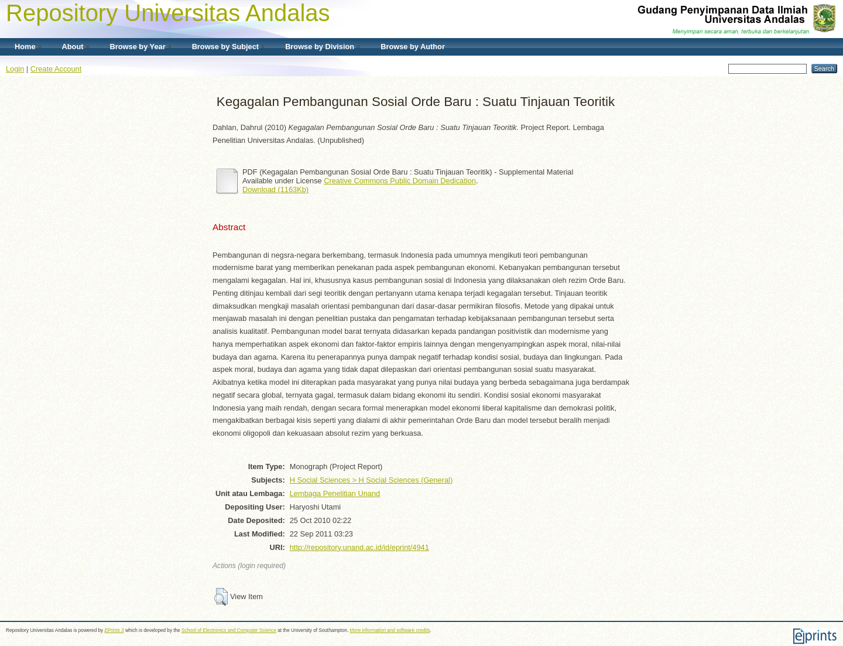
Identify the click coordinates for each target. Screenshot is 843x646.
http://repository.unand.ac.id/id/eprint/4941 (359, 547)
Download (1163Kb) (275, 189)
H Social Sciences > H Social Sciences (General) (371, 480)
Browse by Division (319, 46)
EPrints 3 (114, 630)
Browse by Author (413, 46)
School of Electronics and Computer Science (228, 630)
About (73, 46)
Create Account (56, 68)
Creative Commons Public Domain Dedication (400, 180)
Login (15, 68)
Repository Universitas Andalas (168, 13)
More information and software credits (390, 630)
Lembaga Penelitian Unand (335, 493)
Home (25, 46)
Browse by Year (138, 46)
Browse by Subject (225, 46)
